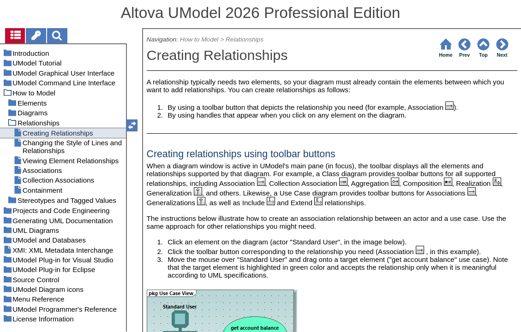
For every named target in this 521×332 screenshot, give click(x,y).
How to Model (199, 39)
